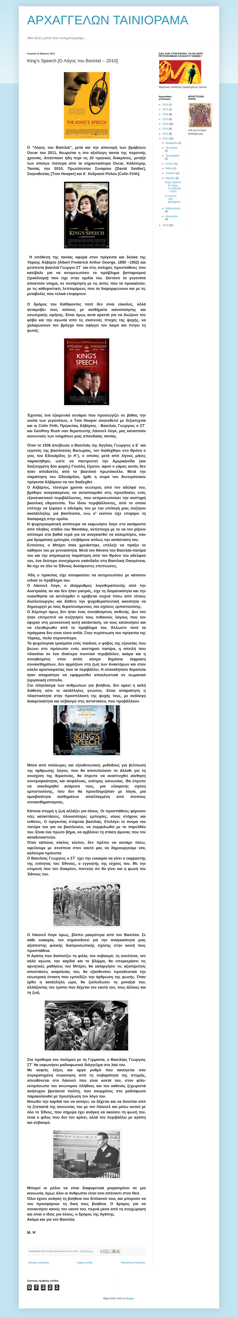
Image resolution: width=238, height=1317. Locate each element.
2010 (166, 225)
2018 (166, 104)
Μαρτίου (171, 178)
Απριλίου (171, 173)
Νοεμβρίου (172, 142)
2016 (166, 114)
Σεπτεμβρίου (173, 155)
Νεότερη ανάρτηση (38, 1262)
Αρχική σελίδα (85, 1262)
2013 (166, 128)
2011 (166, 138)
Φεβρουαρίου (173, 208)
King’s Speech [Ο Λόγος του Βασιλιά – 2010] (173, 187)
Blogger (129, 1298)
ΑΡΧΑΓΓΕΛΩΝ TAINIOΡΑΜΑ (107, 20)
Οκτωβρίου (172, 147)
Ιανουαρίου (172, 216)
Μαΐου (169, 168)
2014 (166, 124)
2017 (166, 109)
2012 (166, 133)
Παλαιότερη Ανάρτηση (133, 1262)
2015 (166, 119)
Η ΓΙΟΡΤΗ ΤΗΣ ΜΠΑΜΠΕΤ (173, 199)
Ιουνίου (170, 163)
